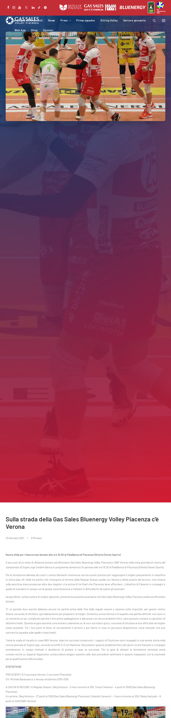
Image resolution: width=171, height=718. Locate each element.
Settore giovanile (134, 20)
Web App (20, 30)
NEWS (13, 517)
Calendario (12, 671)
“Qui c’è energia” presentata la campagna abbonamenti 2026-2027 (43, 608)
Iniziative (52, 671)
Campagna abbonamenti (27, 20)
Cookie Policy (28, 711)
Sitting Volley (109, 20)
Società (51, 662)
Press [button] (65, 20)
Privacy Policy (13, 711)
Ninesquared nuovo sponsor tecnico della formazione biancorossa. (43, 525)
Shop (34, 30)
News (51, 20)
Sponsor (48, 30)
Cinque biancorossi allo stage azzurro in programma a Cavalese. (124, 525)
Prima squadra (85, 20)
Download (52, 676)
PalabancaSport (56, 667)
